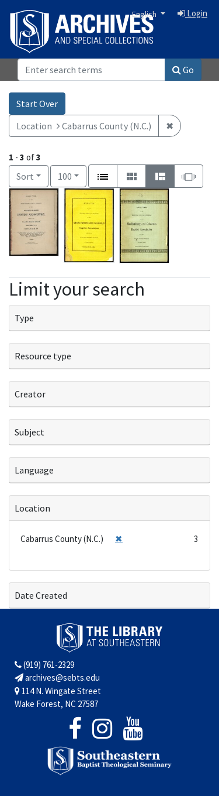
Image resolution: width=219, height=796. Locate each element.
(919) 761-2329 (44, 664)
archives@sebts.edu (57, 677)
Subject (29, 432)
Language (34, 470)
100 (72, 175)
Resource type (43, 356)
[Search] (91, 70)
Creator (30, 394)
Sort (25, 176)
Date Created (41, 595)
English (145, 14)
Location (32, 508)
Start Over (37, 103)
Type (24, 318)
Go (183, 70)
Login (192, 13)
